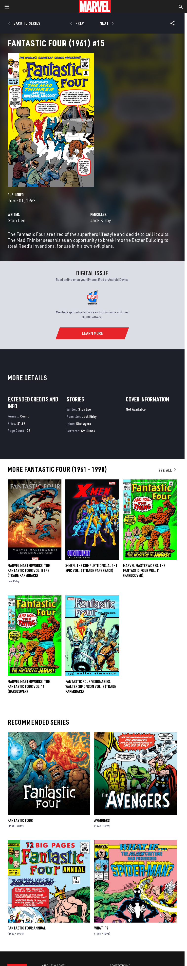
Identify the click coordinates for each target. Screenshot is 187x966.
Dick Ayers (83, 423)
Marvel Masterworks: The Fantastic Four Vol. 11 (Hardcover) (144, 570)
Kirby (16, 581)
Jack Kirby (100, 220)
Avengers (102, 820)
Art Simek (88, 431)
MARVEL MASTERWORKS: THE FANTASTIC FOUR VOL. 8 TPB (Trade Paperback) (29, 570)
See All (167, 470)
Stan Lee (16, 220)
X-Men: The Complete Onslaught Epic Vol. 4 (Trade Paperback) (91, 568)
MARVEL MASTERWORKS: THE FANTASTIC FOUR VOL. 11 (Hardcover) (29, 686)
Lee (10, 581)
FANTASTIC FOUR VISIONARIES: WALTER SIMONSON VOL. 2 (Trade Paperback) (90, 686)
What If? (101, 928)
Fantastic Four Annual (27, 928)
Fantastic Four (20, 820)
